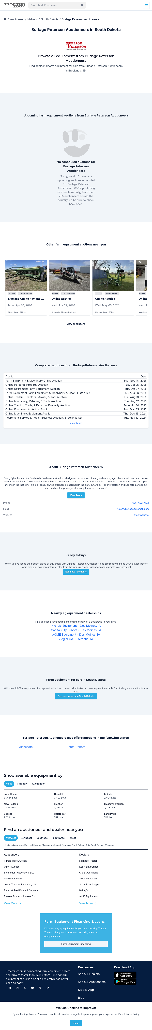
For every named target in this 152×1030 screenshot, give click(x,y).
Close (76, 1023)
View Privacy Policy (128, 1014)
